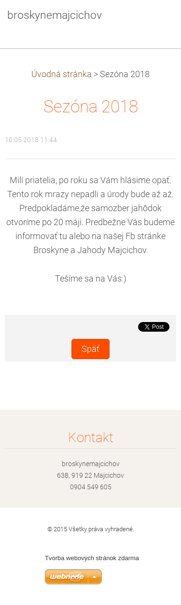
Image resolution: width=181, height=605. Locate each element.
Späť (90, 349)
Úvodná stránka (61, 74)
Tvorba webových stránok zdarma (92, 558)
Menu (154, 21)
